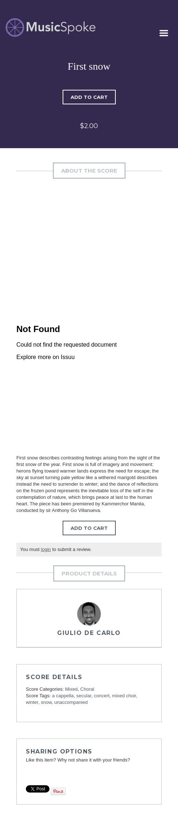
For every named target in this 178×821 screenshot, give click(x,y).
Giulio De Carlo (89, 632)
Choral (87, 689)
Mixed (71, 689)
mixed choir (124, 695)
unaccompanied (71, 702)
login (46, 549)
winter (32, 702)
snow (46, 702)
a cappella (63, 695)
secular (83, 695)
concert (102, 695)
